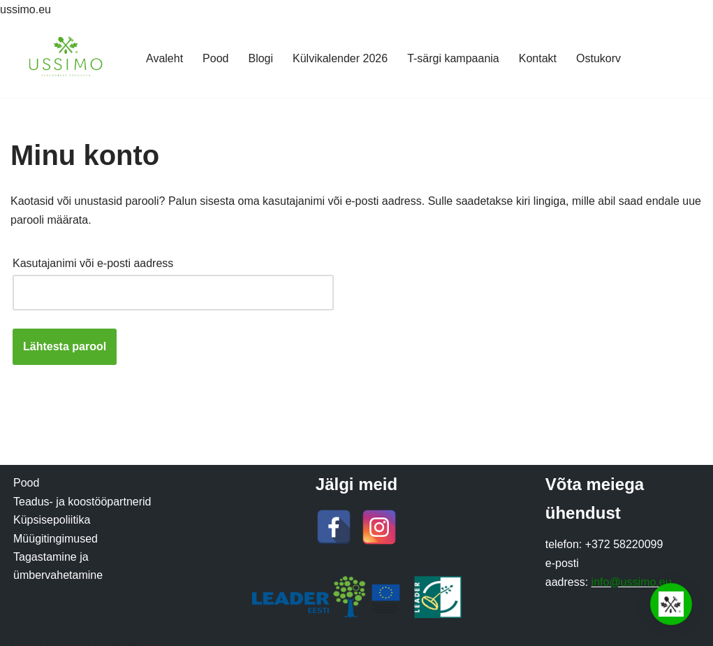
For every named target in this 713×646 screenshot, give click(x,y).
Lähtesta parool (64, 346)
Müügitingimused (55, 539)
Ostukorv (598, 58)
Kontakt (538, 58)
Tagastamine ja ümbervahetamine (58, 566)
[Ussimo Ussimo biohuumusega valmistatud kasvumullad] (66, 58)
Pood (215, 58)
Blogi (260, 58)
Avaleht (164, 58)
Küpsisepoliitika (51, 520)
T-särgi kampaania (453, 58)
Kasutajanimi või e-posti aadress (97, 260)
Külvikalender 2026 (340, 58)
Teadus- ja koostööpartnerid (82, 502)
